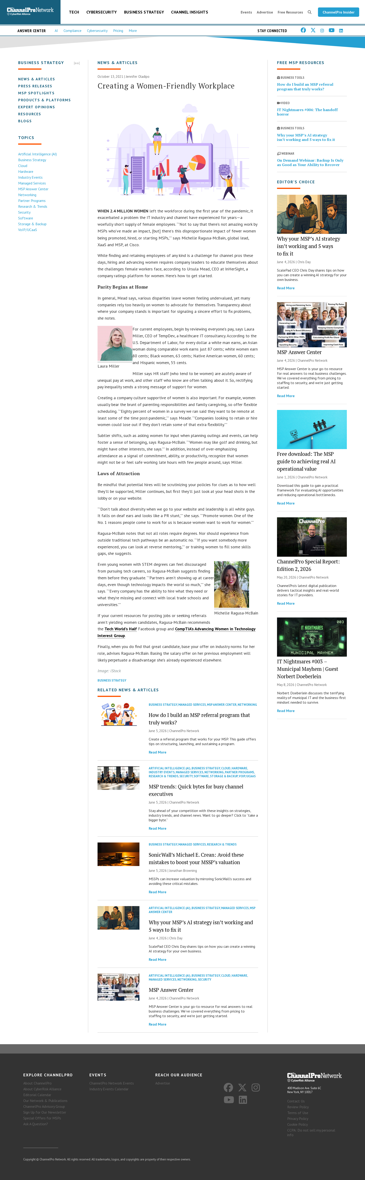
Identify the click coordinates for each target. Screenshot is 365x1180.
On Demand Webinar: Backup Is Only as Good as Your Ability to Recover (310, 162)
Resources (29, 114)
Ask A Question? (35, 1124)
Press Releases (35, 86)
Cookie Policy (297, 1124)
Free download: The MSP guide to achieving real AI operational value (306, 461)
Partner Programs (32, 200)
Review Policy (298, 1107)
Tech (74, 12)
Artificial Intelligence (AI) (37, 154)
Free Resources (290, 12)
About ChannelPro (37, 1083)
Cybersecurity (101, 12)
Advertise (265, 12)
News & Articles (36, 79)
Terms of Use (297, 1112)
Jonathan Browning (183, 870)
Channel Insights (189, 12)
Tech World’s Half (121, 628)
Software (25, 218)
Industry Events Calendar (108, 1089)
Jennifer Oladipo (137, 76)
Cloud (22, 165)
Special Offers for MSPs (42, 1118)
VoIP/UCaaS (27, 229)
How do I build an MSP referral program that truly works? (305, 86)
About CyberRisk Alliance (42, 1089)
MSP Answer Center (33, 189)
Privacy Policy (297, 1118)
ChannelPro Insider (339, 12)
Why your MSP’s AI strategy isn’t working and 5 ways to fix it (306, 137)
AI (56, 30)
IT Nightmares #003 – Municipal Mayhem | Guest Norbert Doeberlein (307, 669)
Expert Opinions (36, 107)
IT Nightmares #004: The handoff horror (307, 112)
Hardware (25, 171)
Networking (27, 194)
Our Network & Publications (45, 1100)
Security (24, 212)
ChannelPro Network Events (111, 1083)
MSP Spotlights (36, 93)
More (133, 30)
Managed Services (32, 183)
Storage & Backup (32, 224)
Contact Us (296, 1101)
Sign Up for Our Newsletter (44, 1112)
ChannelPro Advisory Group (44, 1106)
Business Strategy (144, 12)
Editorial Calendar (37, 1094)
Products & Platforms (44, 100)
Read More (157, 752)
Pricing (118, 30)
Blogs (25, 121)
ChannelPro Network (184, 731)
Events (246, 12)
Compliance (72, 30)
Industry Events (30, 177)
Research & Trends (32, 206)
